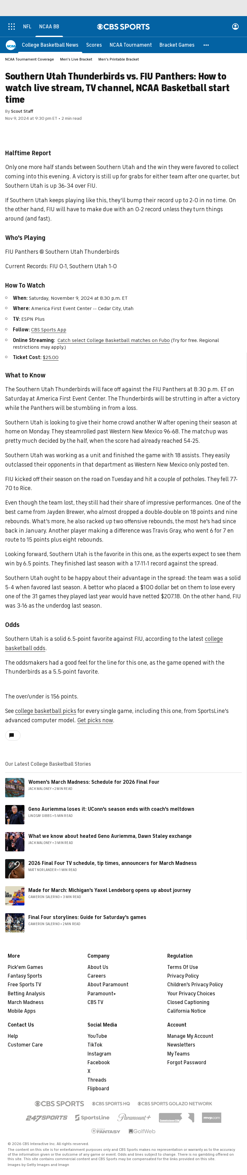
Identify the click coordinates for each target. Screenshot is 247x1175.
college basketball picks (45, 711)
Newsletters (181, 1045)
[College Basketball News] (50, 45)
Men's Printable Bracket (118, 59)
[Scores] (94, 45)
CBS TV (95, 1002)
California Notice (186, 1011)
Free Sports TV (24, 984)
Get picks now (95, 720)
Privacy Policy (183, 976)
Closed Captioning (188, 1002)
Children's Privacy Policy (195, 984)
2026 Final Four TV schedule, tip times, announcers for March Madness (112, 863)
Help (13, 1036)
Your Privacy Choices (191, 993)
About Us (97, 967)
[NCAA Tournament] (131, 45)
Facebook (98, 1062)
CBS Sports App (48, 330)
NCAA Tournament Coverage (29, 59)
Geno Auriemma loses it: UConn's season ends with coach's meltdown (111, 809)
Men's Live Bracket (76, 59)
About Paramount (107, 984)
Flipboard (98, 1088)
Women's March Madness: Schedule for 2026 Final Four (94, 782)
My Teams (178, 1054)
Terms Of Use (182, 967)
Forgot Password (186, 1062)
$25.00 (51, 357)
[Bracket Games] (177, 45)
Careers (96, 976)
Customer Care (25, 1045)
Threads (96, 1080)
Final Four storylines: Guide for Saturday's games (87, 917)
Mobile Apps (22, 1011)
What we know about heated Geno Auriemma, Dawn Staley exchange (110, 836)
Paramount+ (101, 993)
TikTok (94, 1045)
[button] (206, 45)
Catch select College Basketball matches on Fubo (114, 340)
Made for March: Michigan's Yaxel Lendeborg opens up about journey (109, 890)
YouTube (97, 1036)
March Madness (26, 1002)
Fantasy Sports (25, 976)
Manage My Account (190, 1036)
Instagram (99, 1054)
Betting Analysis (26, 993)
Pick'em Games (25, 967)
